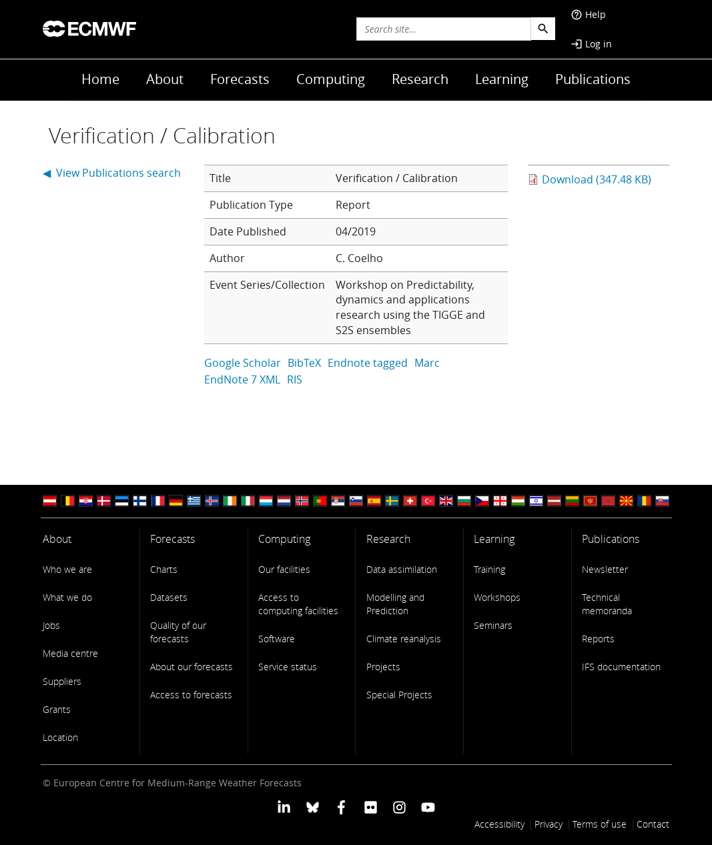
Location (60, 737)
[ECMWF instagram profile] (399, 806)
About (165, 79)
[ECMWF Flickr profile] (370, 806)
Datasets (169, 597)
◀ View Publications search (112, 172)
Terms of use (600, 824)
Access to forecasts (191, 694)
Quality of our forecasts (178, 632)
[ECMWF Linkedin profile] (283, 806)
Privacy (549, 824)
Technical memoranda (607, 604)
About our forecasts (191, 666)
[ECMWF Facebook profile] (341, 806)
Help (588, 14)
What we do (67, 597)
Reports (598, 638)
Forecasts (240, 79)
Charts (163, 569)
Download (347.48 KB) (596, 179)
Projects (383, 666)
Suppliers (62, 681)
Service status (287, 666)
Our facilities (284, 569)
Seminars (493, 625)
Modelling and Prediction (395, 604)
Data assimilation (401, 569)
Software (276, 638)
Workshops (497, 597)
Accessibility (499, 824)
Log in (591, 43)
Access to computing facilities (298, 604)
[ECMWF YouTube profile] (428, 806)
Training (489, 569)
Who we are (67, 569)
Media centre (70, 653)
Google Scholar (242, 362)
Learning (501, 79)
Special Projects (399, 694)
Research (420, 79)
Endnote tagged (368, 362)
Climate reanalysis (403, 638)
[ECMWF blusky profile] (312, 806)
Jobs (51, 625)
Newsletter (605, 569)
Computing (330, 79)
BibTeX (304, 362)
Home (100, 79)
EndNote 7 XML (242, 379)
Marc (427, 362)
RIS (294, 379)
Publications (593, 79)
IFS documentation (621, 666)
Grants (57, 709)
